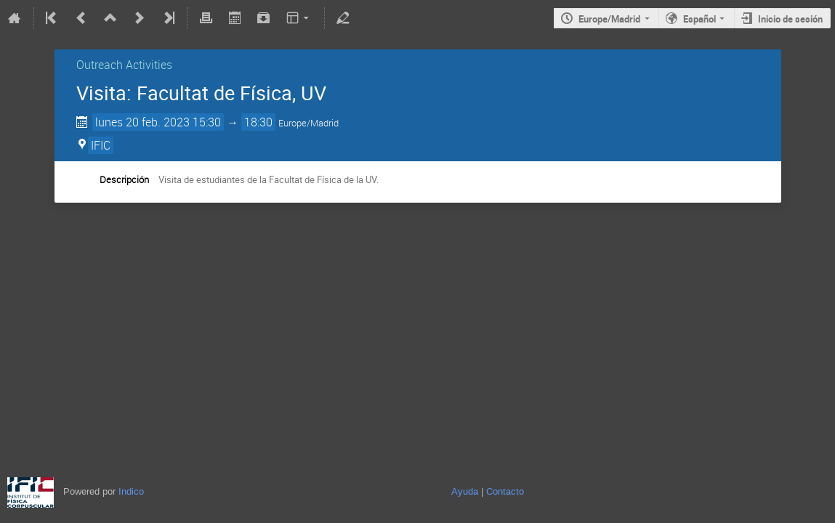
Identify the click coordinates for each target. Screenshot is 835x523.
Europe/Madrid (609, 18)
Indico (131, 491)
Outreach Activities (124, 65)
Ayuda (464, 491)
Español (699, 18)
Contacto (505, 491)
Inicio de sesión (790, 18)
